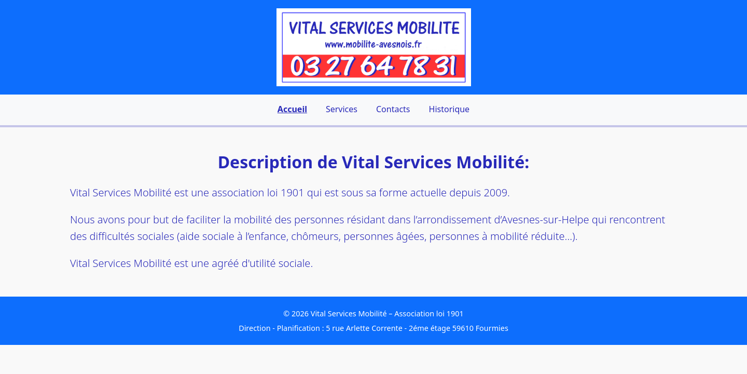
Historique (449, 109)
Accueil (292, 109)
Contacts (393, 109)
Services (341, 109)
